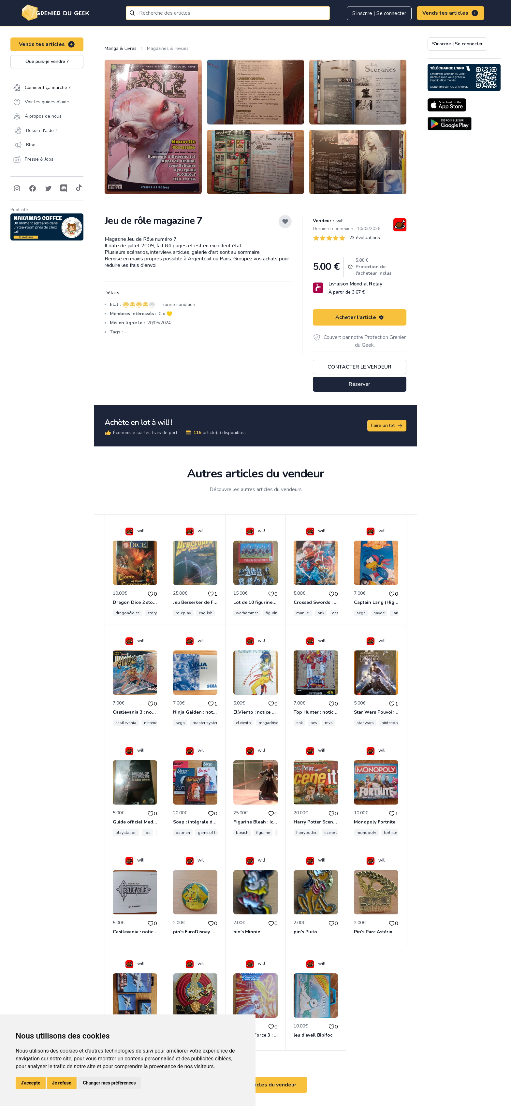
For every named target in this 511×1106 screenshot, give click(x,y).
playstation (126, 832)
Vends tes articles (450, 13)
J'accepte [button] (30, 1082)
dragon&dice (127, 613)
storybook (157, 613)
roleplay (183, 613)
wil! (339, 221)
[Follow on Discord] (64, 188)
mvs (329, 722)
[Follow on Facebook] (32, 188)
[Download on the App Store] (447, 104)
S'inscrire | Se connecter (379, 13)
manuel (303, 613)
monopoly (366, 832)
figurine (263, 832)
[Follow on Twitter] (48, 188)
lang (396, 613)
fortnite (390, 832)
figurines (274, 613)
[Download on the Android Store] (450, 123)
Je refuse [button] (61, 1082)
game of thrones (213, 832)
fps (147, 832)
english (205, 613)
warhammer (247, 613)
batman (183, 832)
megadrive (268, 722)
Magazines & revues (168, 48)
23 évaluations (364, 238)
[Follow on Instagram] (17, 188)
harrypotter (306, 832)
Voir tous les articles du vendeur (255, 1084)
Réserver (359, 384)
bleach (242, 832)
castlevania (125, 722)
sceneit (330, 832)
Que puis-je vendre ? (47, 61)
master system (206, 722)
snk (321, 613)
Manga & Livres (121, 48)
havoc (379, 613)
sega (361, 613)
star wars (365, 722)
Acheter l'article (359, 317)
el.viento (243, 722)
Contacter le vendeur (359, 367)
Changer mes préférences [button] (109, 1082)
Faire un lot (387, 425)
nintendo (152, 722)
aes (335, 613)
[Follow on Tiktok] (78, 188)
